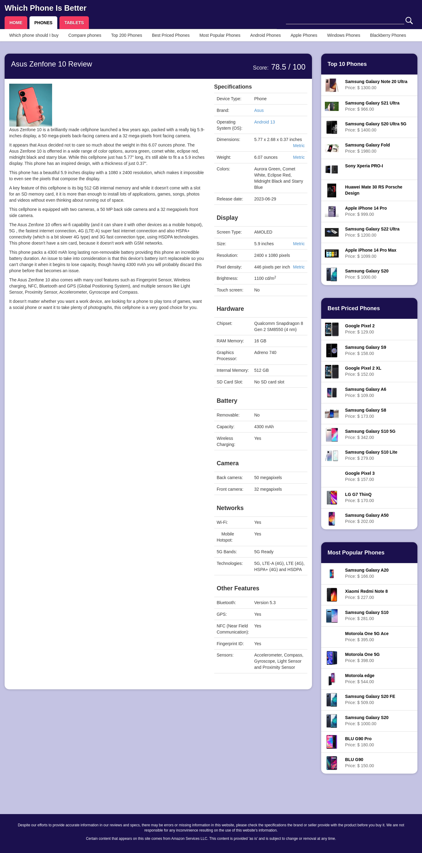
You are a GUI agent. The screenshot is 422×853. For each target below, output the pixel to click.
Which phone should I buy (34, 35)
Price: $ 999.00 (366, 211)
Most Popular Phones (220, 35)
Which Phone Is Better (45, 8)
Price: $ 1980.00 (367, 148)
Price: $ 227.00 (366, 594)
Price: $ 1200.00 (372, 232)
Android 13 (264, 122)
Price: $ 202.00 (367, 518)
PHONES (43, 22)
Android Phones (265, 35)
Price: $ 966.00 (372, 106)
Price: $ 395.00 (367, 636)
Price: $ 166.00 (367, 573)
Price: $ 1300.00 (376, 84)
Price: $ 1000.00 (367, 274)
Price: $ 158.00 (365, 350)
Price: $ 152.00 (363, 371)
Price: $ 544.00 (359, 678)
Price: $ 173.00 (365, 413)
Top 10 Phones (347, 64)
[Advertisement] (107, 375)
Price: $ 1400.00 (375, 126)
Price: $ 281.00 (367, 615)
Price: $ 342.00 (370, 434)
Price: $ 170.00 (359, 497)
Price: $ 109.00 (365, 392)
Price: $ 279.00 (371, 455)
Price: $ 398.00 (362, 657)
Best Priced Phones (171, 35)
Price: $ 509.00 (370, 699)
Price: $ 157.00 (359, 476)
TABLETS (74, 22)
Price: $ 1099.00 (370, 253)
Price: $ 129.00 (359, 328)
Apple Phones (304, 35)
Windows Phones (343, 35)
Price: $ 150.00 (359, 762)
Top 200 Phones (126, 35)
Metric (299, 145)
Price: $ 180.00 (359, 741)
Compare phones (84, 35)
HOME (16, 22)
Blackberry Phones (388, 35)
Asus (259, 110)
